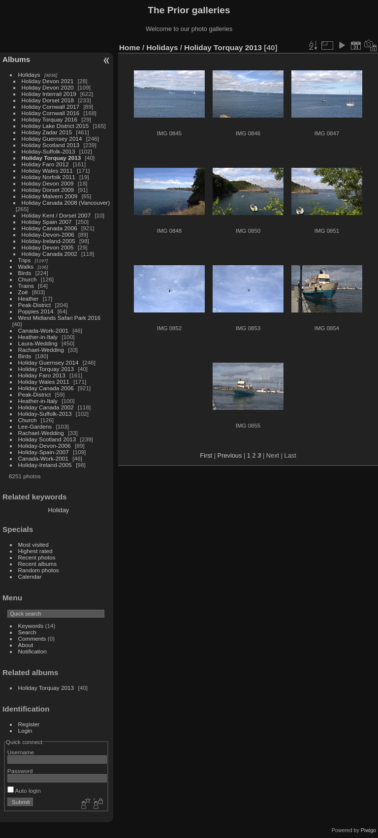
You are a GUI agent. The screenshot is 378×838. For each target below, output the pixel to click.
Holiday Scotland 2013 (51, 145)
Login (25, 730)
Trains (26, 285)
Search (27, 632)
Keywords (31, 625)
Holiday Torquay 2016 (50, 119)
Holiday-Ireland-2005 (48, 241)
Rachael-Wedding (41, 349)
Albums (16, 59)
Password (20, 771)
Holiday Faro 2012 (45, 164)
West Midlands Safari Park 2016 (59, 317)
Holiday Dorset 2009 (48, 189)
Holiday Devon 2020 (48, 87)
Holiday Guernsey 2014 (52, 138)
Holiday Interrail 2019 (49, 94)
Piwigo (368, 830)
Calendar (30, 576)
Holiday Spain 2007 (47, 221)
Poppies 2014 (36, 311)
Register (29, 724)
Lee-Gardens (35, 426)
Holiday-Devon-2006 (48, 234)
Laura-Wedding (38, 343)
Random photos (38, 570)
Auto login (24, 790)
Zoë (23, 292)
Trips (24, 260)
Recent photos (37, 557)
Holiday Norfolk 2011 (48, 177)
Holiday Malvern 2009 (50, 196)
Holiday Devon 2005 (48, 247)
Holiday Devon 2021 (48, 81)
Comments (32, 638)
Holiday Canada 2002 (49, 253)
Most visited (33, 544)
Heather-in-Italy (38, 337)
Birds (25, 273)
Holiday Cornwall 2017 (51, 106)
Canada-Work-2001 (43, 330)
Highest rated (35, 551)
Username (20, 752)
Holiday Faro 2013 (41, 375)
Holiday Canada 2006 (49, 228)
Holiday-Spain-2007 (43, 452)
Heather (28, 298)
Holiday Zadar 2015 (47, 132)
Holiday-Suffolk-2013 (48, 151)
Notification (32, 651)
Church (27, 279)
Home (129, 47)
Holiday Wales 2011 (47, 170)
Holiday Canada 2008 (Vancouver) (66, 202)
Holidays (29, 74)
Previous (230, 455)
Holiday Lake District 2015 (55, 126)
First (206, 455)
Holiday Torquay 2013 (51, 158)
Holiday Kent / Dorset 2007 (56, 215)
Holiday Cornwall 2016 (51, 113)
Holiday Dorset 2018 (48, 100)
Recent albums (37, 563)
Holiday (58, 510)
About (25, 645)
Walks (26, 266)
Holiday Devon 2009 (48, 183)
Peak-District (34, 305)
